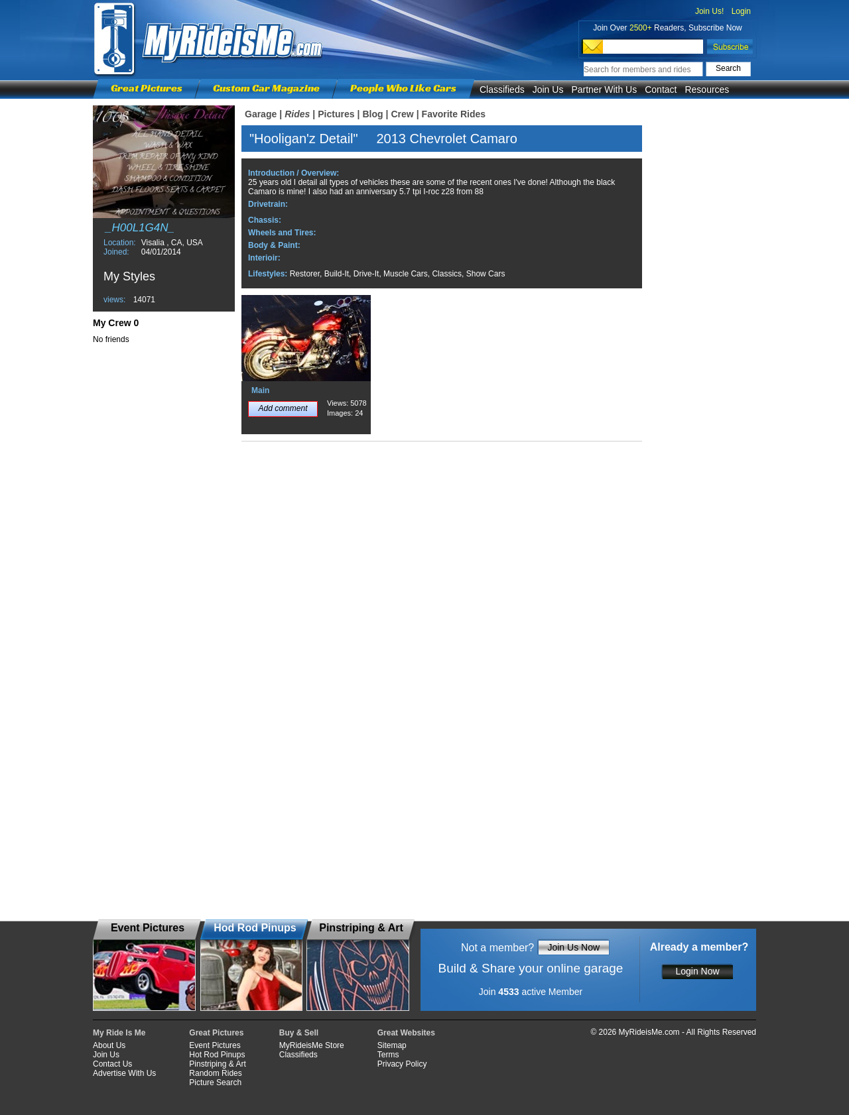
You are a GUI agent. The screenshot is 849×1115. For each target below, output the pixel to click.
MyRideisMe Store (311, 1045)
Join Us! (709, 11)
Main (260, 390)
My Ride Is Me (119, 1032)
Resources (707, 89)
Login (741, 11)
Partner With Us (604, 89)
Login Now (697, 971)
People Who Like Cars (403, 88)
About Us (109, 1045)
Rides (297, 114)
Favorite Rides (454, 114)
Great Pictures (146, 88)
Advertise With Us (124, 1073)
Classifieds (502, 89)
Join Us (548, 89)
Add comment (282, 408)
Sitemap (392, 1045)
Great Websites (406, 1032)
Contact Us (112, 1064)
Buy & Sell (298, 1032)
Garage (261, 114)
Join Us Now (573, 947)
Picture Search (215, 1082)
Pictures (336, 114)
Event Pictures (214, 1045)
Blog (372, 114)
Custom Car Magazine (266, 88)
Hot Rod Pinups (217, 1054)
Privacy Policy (402, 1064)
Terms (388, 1054)
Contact (661, 89)
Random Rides (215, 1073)
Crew (402, 114)
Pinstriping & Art (217, 1064)
